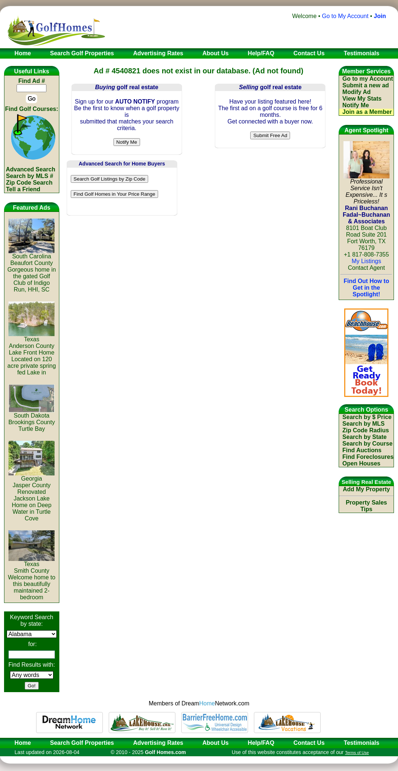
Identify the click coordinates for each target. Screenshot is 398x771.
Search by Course (367, 443)
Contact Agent (366, 268)
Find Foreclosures (368, 457)
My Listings (366, 261)
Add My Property (366, 489)
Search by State (364, 437)
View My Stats (361, 98)
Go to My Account (345, 16)
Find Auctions (361, 450)
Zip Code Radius (365, 430)
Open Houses (361, 463)
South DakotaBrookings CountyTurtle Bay (31, 419)
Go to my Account (367, 79)
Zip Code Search (29, 182)
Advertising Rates (158, 743)
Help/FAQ (261, 743)
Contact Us (308, 743)
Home (20, 743)
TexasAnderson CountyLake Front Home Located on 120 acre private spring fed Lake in (31, 353)
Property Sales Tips (366, 505)
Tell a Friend (23, 189)
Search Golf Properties (82, 743)
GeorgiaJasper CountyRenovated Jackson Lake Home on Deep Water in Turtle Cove (31, 495)
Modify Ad (356, 92)
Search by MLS (363, 424)
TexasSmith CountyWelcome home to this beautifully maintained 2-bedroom (31, 578)
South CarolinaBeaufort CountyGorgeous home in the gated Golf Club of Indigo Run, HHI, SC (31, 270)
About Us (215, 743)
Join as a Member (367, 112)
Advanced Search (30, 169)
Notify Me (355, 105)
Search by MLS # (29, 176)
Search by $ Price (366, 417)
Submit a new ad (365, 85)
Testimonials (362, 743)
